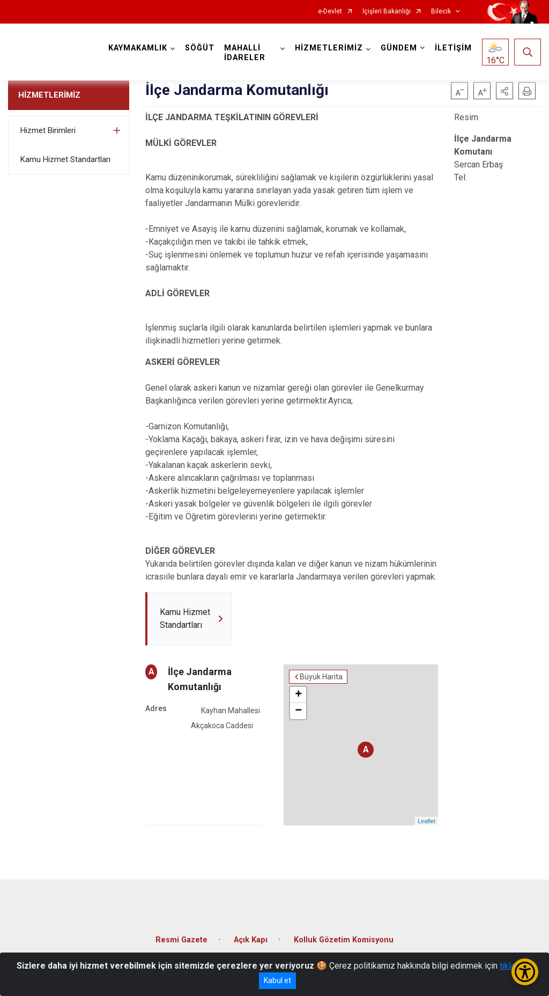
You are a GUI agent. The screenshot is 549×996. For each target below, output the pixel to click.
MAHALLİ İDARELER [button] (244, 52)
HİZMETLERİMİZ (49, 95)
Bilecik (441, 11)
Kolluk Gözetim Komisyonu (344, 939)
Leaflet (426, 821)
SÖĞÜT (199, 48)
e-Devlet (330, 11)
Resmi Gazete (181, 939)
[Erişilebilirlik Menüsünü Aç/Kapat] (524, 971)
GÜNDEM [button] (399, 48)
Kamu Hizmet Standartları (65, 159)
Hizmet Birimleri (48, 130)
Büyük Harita (321, 676)
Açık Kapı (251, 939)
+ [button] (298, 695)
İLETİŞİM (453, 48)
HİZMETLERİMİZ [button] (329, 48)
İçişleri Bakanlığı (386, 11)
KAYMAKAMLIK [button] (137, 48)
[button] (504, 90)
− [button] (298, 711)
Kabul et (277, 980)
